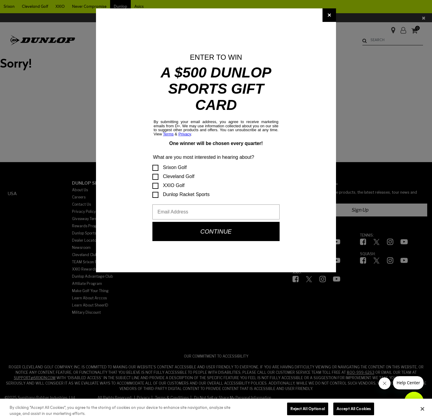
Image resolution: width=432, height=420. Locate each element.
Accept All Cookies (354, 408)
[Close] (329, 15)
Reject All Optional (307, 408)
